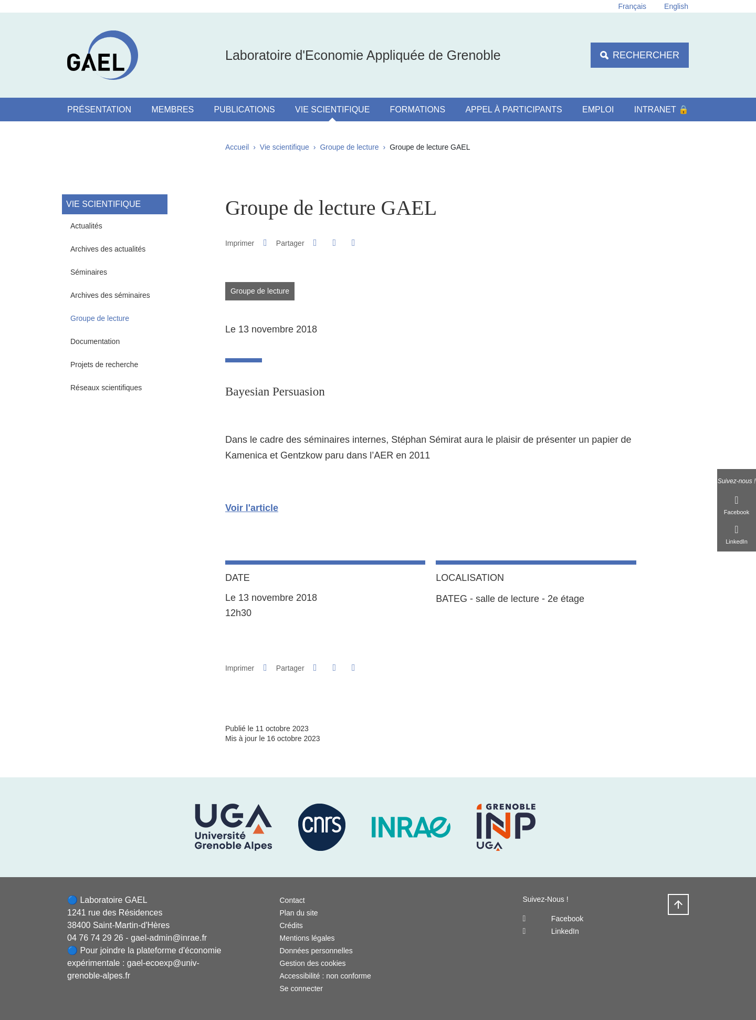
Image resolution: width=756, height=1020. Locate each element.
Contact (292, 900)
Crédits (291, 925)
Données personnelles (316, 950)
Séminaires (88, 272)
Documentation (95, 341)
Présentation (99, 109)
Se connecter (301, 988)
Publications (244, 109)
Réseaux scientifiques (106, 387)
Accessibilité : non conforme (325, 976)
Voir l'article (251, 508)
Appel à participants (513, 109)
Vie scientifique (332, 109)
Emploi (598, 109)
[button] (315, 242)
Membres (172, 109)
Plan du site (299, 913)
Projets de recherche (104, 364)
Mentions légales (307, 938)
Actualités (86, 226)
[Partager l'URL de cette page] (353, 243)
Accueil (237, 147)
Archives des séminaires (110, 295)
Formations (417, 109)
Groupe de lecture (349, 147)
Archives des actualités (107, 249)
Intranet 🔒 (661, 109)
